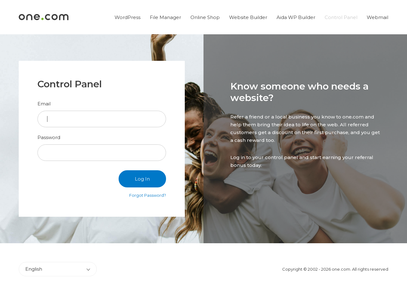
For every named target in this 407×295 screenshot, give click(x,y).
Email (44, 103)
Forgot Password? (147, 195)
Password (48, 137)
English (33, 269)
